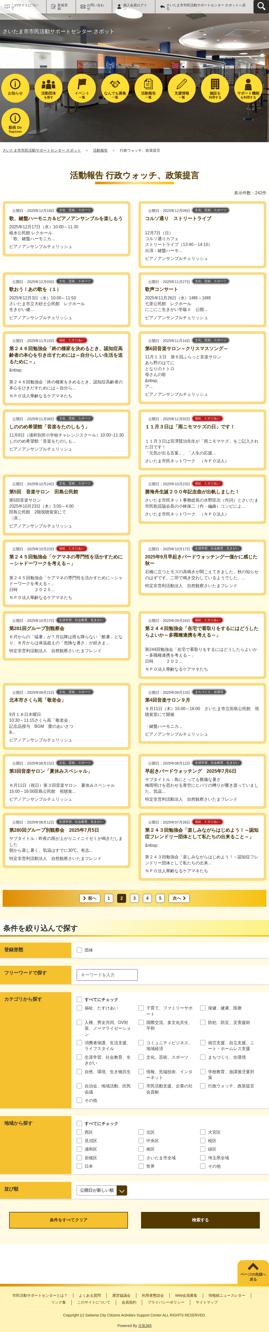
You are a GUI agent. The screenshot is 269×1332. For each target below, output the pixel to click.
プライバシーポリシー (166, 1302)
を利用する (248, 95)
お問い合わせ (95, 7)
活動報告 (100, 150)
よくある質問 (90, 1295)
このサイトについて (24, 7)
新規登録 (63, 7)
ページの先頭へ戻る (253, 1277)
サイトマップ (207, 1302)
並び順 (11, 1189)
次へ (177, 898)
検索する (200, 1220)
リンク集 (58, 1302)
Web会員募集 (186, 1295)
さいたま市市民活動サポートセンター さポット (42, 150)
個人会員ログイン (135, 7)
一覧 (81, 95)
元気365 (145, 1326)
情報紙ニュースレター (227, 1295)
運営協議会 (121, 1295)
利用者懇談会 (153, 1295)
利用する (215, 95)
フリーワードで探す (25, 973)
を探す (48, 95)
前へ (92, 898)
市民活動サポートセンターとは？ (40, 1295)
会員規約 (129, 1302)
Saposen (15, 129)
